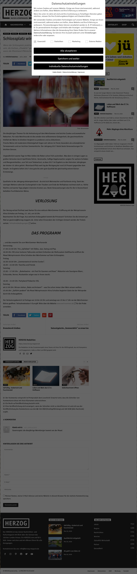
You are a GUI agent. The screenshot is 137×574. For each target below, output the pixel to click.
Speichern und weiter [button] (68, 58)
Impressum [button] (81, 72)
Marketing (74, 41)
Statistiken (57, 41)
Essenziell (39, 41)
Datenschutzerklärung (43, 33)
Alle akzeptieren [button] (68, 50)
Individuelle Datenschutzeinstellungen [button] (68, 66)
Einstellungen (90, 33)
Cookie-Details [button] (57, 72)
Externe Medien (93, 41)
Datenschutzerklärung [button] (70, 72)
